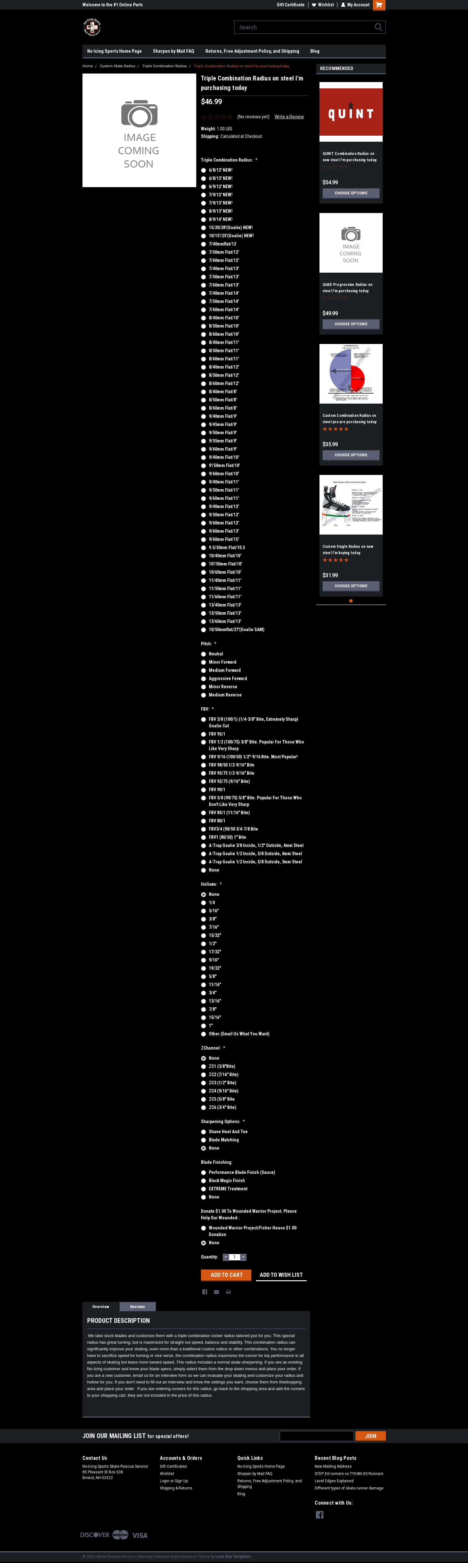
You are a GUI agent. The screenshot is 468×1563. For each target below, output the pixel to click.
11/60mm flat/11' (225, 596)
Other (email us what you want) (239, 1033)
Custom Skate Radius (117, 66)
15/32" (215, 935)
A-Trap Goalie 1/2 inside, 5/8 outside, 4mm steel (255, 853)
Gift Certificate (291, 4)
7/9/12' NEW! (221, 194)
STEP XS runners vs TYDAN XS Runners (349, 1473)
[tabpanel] (351, 140)
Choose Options (351, 193)
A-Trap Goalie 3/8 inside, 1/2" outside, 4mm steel (256, 845)
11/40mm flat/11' (225, 580)
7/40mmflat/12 (222, 243)
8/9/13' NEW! (221, 211)
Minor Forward (222, 662)
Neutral (216, 653)
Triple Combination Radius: (229, 160)
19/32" (215, 968)
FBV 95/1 (217, 734)
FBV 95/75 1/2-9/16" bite (231, 773)
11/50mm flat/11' (225, 588)
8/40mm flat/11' (224, 342)
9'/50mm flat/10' (224, 465)
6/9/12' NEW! (221, 186)
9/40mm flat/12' (224, 506)
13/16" (215, 1001)
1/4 (212, 902)
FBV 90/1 (217, 789)
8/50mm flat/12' (224, 375)
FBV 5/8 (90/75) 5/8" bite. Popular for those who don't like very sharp (255, 801)
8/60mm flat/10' (224, 334)
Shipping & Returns (176, 1488)
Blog (314, 51)
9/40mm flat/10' (224, 457)
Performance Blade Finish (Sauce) (242, 1172)
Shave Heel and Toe (228, 1131)
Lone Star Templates (233, 1556)
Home (87, 66)
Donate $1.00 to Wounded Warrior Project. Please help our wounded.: (249, 1214)
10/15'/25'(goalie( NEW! (231, 235)
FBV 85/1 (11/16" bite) (229, 812)
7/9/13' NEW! (221, 202)
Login (164, 1481)
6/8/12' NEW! (221, 170)
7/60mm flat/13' (224, 284)
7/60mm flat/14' (224, 309)
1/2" (212, 943)
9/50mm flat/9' (223, 432)
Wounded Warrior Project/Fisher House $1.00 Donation (252, 1231)
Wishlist (323, 4)
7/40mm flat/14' (224, 293)
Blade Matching (224, 1139)
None (214, 870)
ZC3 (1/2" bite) (222, 1082)
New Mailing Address (333, 1466)
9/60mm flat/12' (224, 522)
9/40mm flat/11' (224, 481)
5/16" (214, 910)
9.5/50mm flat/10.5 (227, 547)
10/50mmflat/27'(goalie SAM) (236, 629)
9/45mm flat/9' (223, 424)
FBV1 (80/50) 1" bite (227, 837)
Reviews (137, 1306)
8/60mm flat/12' (224, 383)
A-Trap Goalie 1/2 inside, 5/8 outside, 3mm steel (255, 861)
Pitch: (209, 643)
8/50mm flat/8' (223, 399)
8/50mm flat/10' (224, 326)
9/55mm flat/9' (223, 440)
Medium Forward (225, 670)
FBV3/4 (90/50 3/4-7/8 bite (233, 829)
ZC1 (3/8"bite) (222, 1066)
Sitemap (144, 1556)
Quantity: (209, 1256)
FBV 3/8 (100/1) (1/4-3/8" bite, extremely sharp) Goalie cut (253, 722)
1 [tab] (351, 601)
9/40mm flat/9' (223, 416)
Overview (100, 1306)
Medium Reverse (225, 694)
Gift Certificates (173, 1466)
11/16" (215, 984)
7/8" (212, 1009)
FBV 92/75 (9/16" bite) (229, 781)
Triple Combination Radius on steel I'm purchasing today (241, 66)
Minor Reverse (223, 686)
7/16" (214, 927)
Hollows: (211, 884)
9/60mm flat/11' (224, 498)
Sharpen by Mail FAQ (173, 51)
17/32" (215, 951)
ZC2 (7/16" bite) (224, 1074)
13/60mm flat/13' (225, 621)
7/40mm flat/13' (224, 268)
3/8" (212, 918)
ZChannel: (213, 1048)
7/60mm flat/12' (224, 260)
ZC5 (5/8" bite (222, 1099)
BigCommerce (184, 1556)
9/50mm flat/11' (224, 490)
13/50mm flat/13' (225, 613)
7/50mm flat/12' (224, 252)
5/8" (212, 976)
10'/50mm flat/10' (225, 563)
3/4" (212, 992)
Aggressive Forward (228, 678)
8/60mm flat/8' (223, 408)
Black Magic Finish (227, 1180)
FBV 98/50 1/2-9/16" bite (231, 764)
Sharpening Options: (223, 1121)
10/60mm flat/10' (225, 572)
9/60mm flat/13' (224, 531)
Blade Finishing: (217, 1162)
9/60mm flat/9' (223, 449)
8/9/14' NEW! (221, 219)
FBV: (207, 709)
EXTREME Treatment (228, 1188)
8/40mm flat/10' (224, 317)
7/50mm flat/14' (224, 301)
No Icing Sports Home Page (114, 51)
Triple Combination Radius (164, 66)
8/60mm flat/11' (224, 358)
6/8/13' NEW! (221, 178)
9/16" (214, 959)
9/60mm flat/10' (224, 473)
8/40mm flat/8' (223, 391)
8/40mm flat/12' (224, 367)
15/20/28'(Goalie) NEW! (231, 227)
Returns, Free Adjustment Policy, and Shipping (252, 51)
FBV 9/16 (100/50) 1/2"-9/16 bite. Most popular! (253, 756)
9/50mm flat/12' (224, 514)
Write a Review (289, 116)
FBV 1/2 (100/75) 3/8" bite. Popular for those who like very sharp (256, 745)
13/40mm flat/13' (225, 604)
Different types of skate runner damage (349, 1488)
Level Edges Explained (334, 1481)
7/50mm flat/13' (224, 276)
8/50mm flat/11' (224, 350)
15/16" (215, 1017)
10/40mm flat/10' (225, 555)
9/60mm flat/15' (224, 539)
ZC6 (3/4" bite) (222, 1107)
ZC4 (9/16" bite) (224, 1090)
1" (211, 1025)
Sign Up (181, 1481)
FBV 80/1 (217, 820)
